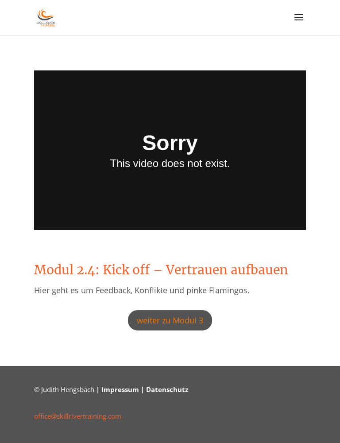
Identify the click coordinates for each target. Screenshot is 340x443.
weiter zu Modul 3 (170, 320)
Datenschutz (167, 389)
